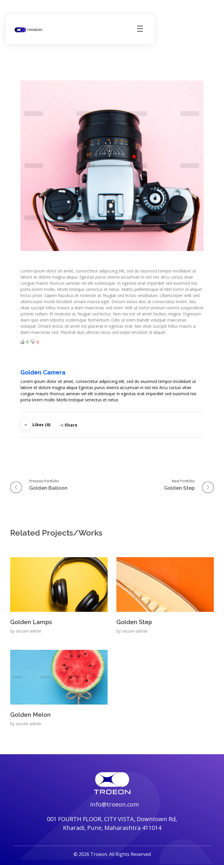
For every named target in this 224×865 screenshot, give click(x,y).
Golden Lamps (31, 622)
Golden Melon (30, 714)
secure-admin (28, 631)
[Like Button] (25, 424)
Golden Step (134, 622)
